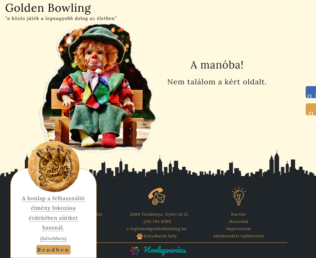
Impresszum (238, 228)
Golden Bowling (48, 8)
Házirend (238, 221)
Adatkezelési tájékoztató (238, 236)
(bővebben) (53, 238)
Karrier (238, 214)
